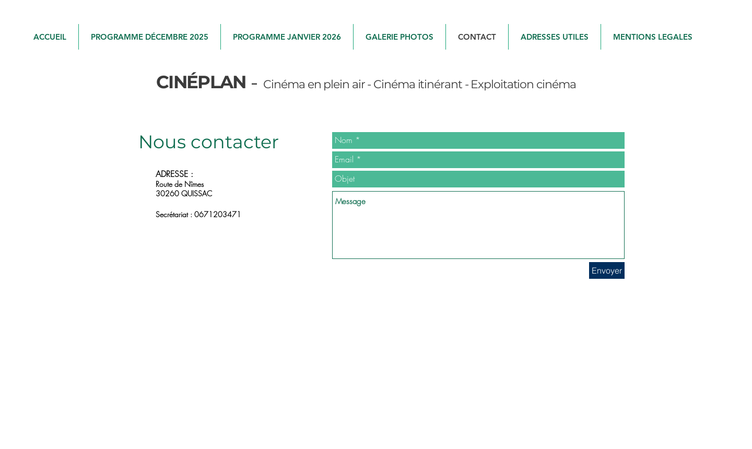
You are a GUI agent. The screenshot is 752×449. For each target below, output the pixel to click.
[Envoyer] (607, 270)
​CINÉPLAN (200, 82)
